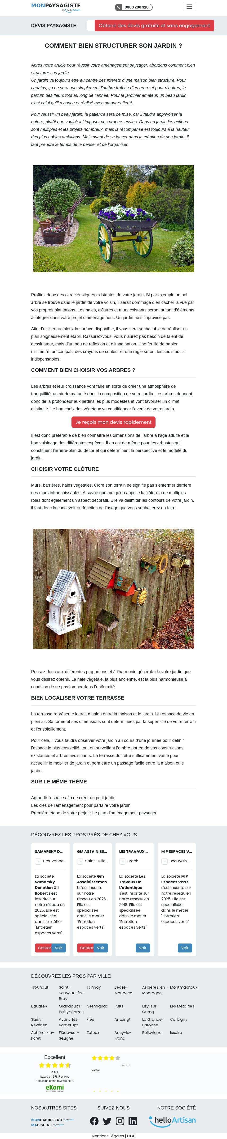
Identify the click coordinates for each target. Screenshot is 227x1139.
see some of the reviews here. (55, 1081)
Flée (90, 1019)
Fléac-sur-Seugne (69, 1035)
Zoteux (93, 1032)
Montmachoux (183, 987)
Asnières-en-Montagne (154, 990)
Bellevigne (151, 1032)
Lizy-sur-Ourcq (150, 1009)
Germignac (97, 1006)
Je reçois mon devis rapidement (114, 422)
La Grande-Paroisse (153, 1022)
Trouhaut (39, 987)
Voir (58, 948)
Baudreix (39, 1006)
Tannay (94, 987)
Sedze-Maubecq (123, 990)
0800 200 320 (137, 7)
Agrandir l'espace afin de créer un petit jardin (73, 797)
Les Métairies (182, 1006)
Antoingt (122, 1019)
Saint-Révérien (39, 1022)
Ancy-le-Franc (122, 1035)
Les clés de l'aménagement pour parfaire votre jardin (81, 805)
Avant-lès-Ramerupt (69, 1022)
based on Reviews (54, 1074)
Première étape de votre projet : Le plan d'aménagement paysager (94, 813)
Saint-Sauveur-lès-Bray (71, 993)
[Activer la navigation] (189, 6)
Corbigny (178, 1019)
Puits (118, 1006)
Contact (45, 948)
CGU (131, 1136)
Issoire (176, 1032)
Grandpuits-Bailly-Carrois (72, 1009)
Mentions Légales (107, 1136)
